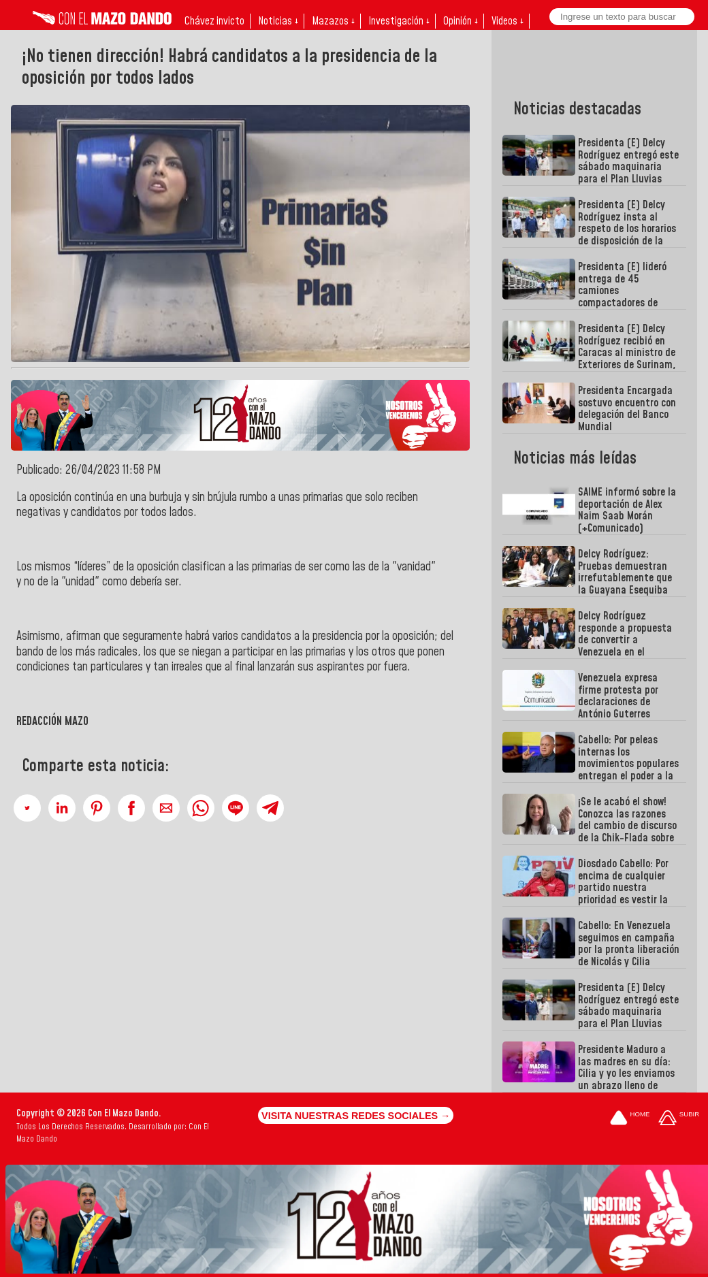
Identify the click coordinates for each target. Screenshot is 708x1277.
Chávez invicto (214, 21)
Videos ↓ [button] (508, 21)
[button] (27, 808)
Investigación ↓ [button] (399, 21)
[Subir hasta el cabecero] (679, 1119)
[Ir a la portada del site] (630, 1119)
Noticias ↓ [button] (278, 21)
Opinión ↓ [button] (460, 21)
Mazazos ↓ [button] (333, 21)
